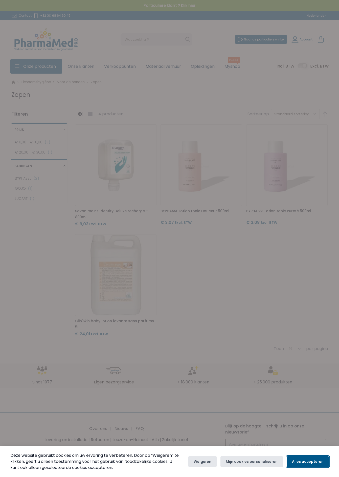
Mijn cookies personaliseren (252, 461)
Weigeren (202, 461)
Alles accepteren (308, 461)
